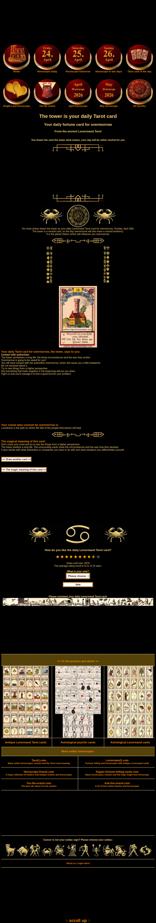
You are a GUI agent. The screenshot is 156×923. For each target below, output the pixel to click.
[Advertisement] (78, 22)
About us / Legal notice (78, 863)
